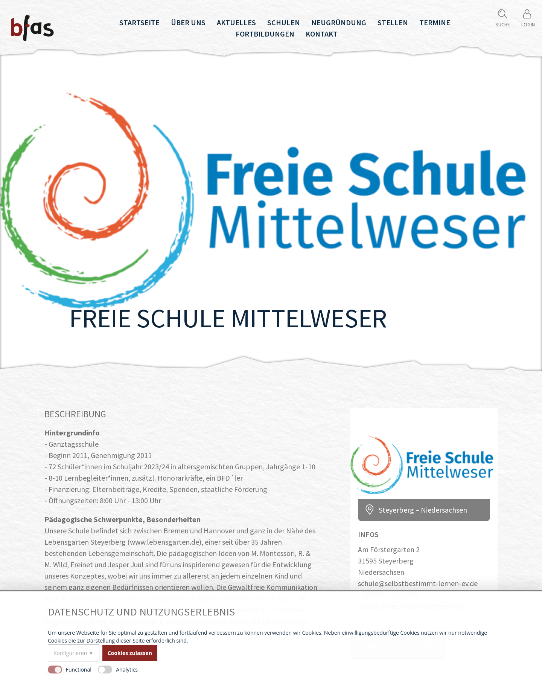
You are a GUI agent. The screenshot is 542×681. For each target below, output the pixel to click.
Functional (78, 669)
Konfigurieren (70, 653)
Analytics (127, 669)
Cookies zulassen (130, 653)
